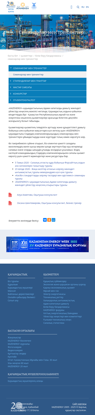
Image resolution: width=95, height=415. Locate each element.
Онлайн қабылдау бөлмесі (21, 297)
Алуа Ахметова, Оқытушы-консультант (37, 194)
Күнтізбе (12, 356)
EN (87, 6)
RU (83, 6)
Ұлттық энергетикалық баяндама (60, 313)
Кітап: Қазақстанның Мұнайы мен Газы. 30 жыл (32, 359)
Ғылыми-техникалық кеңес (57, 319)
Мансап (12, 290)
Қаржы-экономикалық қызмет (59, 287)
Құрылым (13, 284)
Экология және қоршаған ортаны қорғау (64, 284)
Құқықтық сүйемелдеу (54, 281)
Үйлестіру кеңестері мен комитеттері (62, 316)
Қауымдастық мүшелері (20, 287)
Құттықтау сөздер (17, 353)
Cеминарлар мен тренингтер (28, 74)
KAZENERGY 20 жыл (18, 366)
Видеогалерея (15, 350)
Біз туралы (13, 281)
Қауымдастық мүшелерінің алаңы (25, 380)
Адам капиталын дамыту (56, 303)
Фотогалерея (14, 347)
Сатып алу (13, 300)
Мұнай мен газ (51, 290)
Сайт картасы (79, 403)
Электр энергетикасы (54, 294)
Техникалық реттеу (53, 297)
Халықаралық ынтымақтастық (59, 300)
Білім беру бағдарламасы (56, 306)
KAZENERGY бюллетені (19, 340)
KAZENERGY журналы (19, 343)
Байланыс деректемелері (21, 294)
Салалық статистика (53, 322)
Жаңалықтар (14, 337)
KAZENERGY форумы (53, 310)
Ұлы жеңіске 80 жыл (18, 363)
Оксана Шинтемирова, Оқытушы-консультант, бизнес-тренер (49, 203)
